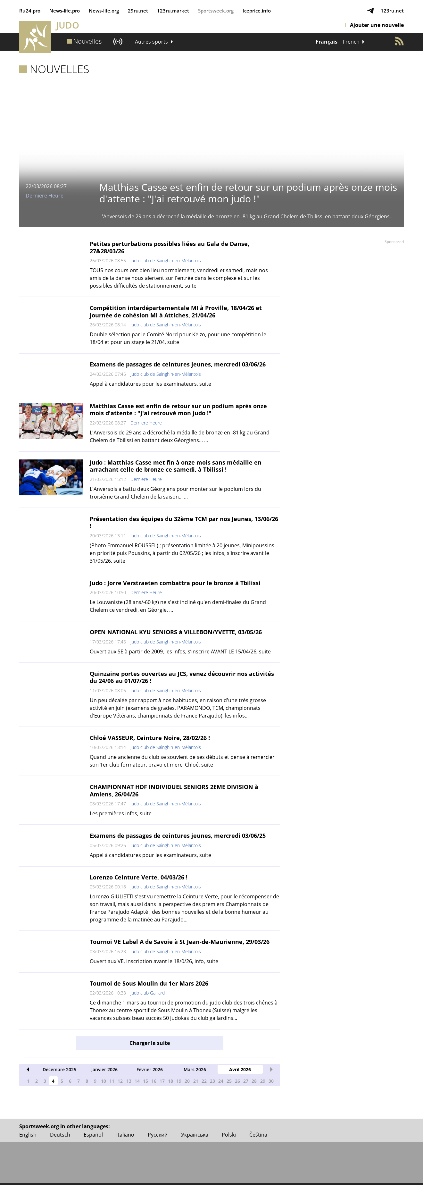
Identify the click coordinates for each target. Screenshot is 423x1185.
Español (93, 1134)
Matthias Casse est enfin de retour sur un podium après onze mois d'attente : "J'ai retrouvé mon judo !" (178, 409)
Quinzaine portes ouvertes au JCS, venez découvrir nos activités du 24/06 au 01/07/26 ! (182, 677)
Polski (229, 1134)
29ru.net (138, 10)
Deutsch (60, 1134)
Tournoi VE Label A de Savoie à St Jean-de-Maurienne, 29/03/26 (180, 941)
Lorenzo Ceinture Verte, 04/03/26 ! (138, 877)
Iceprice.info (257, 10)
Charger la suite (149, 1042)
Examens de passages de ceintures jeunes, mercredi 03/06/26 (178, 364)
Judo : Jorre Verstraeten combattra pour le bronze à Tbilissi (175, 583)
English (28, 1134)
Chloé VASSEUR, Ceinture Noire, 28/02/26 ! (150, 738)
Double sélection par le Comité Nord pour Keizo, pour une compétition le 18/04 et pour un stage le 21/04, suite (178, 338)
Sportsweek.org (216, 10)
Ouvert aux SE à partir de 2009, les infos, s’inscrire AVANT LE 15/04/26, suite (180, 651)
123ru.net (392, 10)
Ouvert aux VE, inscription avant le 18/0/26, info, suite (154, 961)
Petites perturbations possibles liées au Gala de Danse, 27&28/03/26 (169, 247)
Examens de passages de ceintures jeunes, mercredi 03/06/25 (178, 835)
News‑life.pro (64, 10)
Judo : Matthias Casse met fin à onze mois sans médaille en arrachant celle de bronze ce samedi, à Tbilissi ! (175, 466)
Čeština (258, 1134)
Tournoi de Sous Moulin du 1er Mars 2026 (149, 983)
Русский (158, 1134)
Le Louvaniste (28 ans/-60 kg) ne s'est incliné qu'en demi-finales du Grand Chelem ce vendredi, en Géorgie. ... (178, 606)
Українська (194, 1134)
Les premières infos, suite (121, 813)
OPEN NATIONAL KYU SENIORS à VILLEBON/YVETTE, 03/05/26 (176, 632)
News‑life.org (104, 10)
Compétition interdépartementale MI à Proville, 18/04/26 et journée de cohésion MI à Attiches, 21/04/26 (176, 311)
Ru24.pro (29, 10)
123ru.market (173, 10)
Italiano (125, 1134)
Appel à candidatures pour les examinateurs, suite (150, 383)
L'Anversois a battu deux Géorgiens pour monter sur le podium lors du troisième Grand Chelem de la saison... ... (175, 492)
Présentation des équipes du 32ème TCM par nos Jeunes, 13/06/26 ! (184, 522)
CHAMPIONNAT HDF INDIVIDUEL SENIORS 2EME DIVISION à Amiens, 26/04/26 (174, 790)
